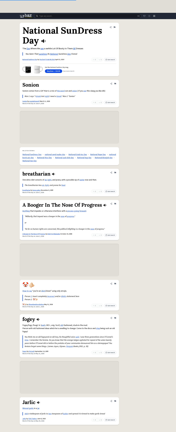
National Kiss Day (44, 157)
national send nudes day (55, 154)
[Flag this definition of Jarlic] (115, 401)
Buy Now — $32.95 (53, 71)
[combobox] (88, 16)
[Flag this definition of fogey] (115, 318)
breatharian (26, 190)
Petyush (31, 351)
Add (26, 413)
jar (38, 408)
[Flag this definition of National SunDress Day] (114, 27)
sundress (43, 54)
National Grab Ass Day (77, 154)
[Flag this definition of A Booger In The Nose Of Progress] (115, 204)
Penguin (69, 346)
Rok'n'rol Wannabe (54, 234)
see (42, 48)
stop (98, 328)
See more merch (68, 71)
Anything (26, 211)
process (70, 211)
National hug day (84, 157)
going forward (80, 211)
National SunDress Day (29, 59)
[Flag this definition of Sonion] (115, 83)
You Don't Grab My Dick (47, 59)
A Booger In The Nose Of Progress (33, 234)
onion (74, 91)
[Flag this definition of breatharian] (115, 172)
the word (61, 91)
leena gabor (37, 190)
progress (70, 216)
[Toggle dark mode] (149, 16)
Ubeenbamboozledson (36, 304)
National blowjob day (103, 157)
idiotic (63, 296)
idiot (43, 291)
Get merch (110, 60)
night (47, 96)
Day (28, 48)
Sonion (24, 101)
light (49, 179)
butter (65, 413)
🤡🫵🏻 (24, 304)
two (50, 413)
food (63, 185)
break (59, 96)
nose (62, 216)
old (61, 325)
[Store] (144, 16)
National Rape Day (98, 154)
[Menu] (154, 16)
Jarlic (24, 419)
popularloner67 (34, 101)
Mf (74, 48)
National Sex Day (29, 160)
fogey (24, 351)
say (30, 291)
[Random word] (138, 16)
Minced (25, 408)
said (77, 337)
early (44, 325)
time (26, 340)
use (84, 91)
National (54, 54)
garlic (31, 408)
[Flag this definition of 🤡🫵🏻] (115, 283)
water (81, 179)
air (46, 179)
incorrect (51, 296)
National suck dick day (64, 157)
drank (38, 96)
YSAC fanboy (32, 419)
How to (25, 291)
